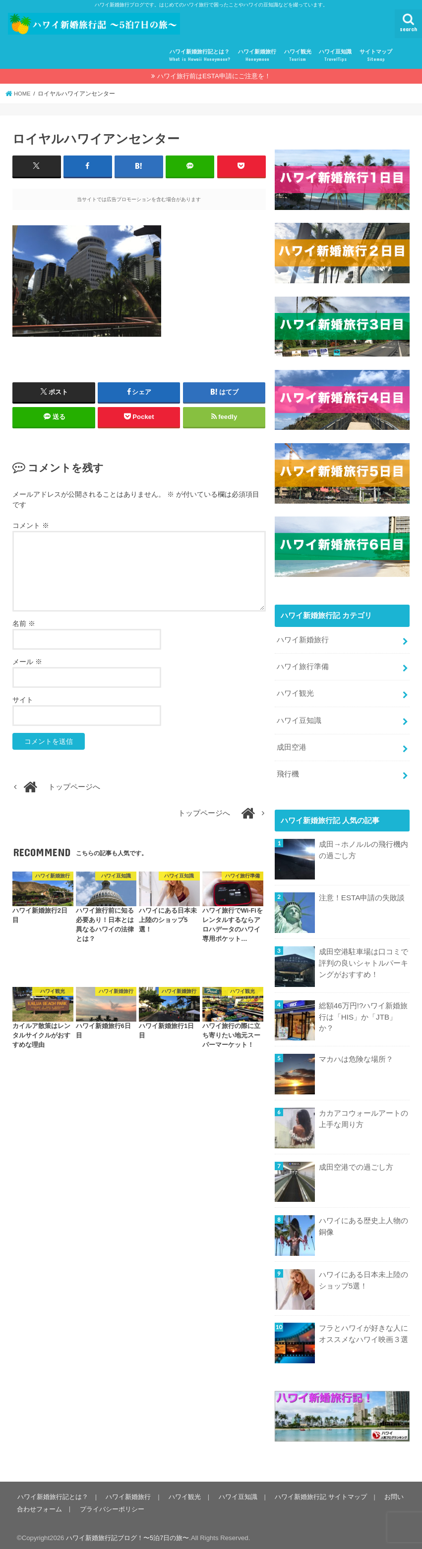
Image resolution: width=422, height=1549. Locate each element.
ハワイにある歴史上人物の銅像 (363, 1222)
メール (27, 661)
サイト (22, 699)
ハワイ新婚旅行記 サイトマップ (317, 1493)
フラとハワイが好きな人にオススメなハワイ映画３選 (363, 1329)
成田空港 (291, 744)
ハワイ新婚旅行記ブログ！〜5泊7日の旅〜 (127, 1534)
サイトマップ (376, 56)
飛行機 (288, 770)
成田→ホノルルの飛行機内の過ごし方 (363, 845)
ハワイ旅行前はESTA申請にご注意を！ (213, 76)
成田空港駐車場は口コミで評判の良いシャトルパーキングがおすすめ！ (363, 959)
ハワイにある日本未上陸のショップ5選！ (363, 1276)
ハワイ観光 (297, 56)
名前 (23, 623)
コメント (30, 525)
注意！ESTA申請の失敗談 (362, 894)
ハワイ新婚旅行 (257, 56)
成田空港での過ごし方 (356, 1163)
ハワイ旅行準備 (303, 666)
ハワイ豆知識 (335, 56)
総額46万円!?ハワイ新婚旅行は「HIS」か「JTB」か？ (363, 1013)
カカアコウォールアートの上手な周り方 (363, 1114)
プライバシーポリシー (111, 1504)
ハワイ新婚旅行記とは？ (199, 56)
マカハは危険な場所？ (356, 1055)
